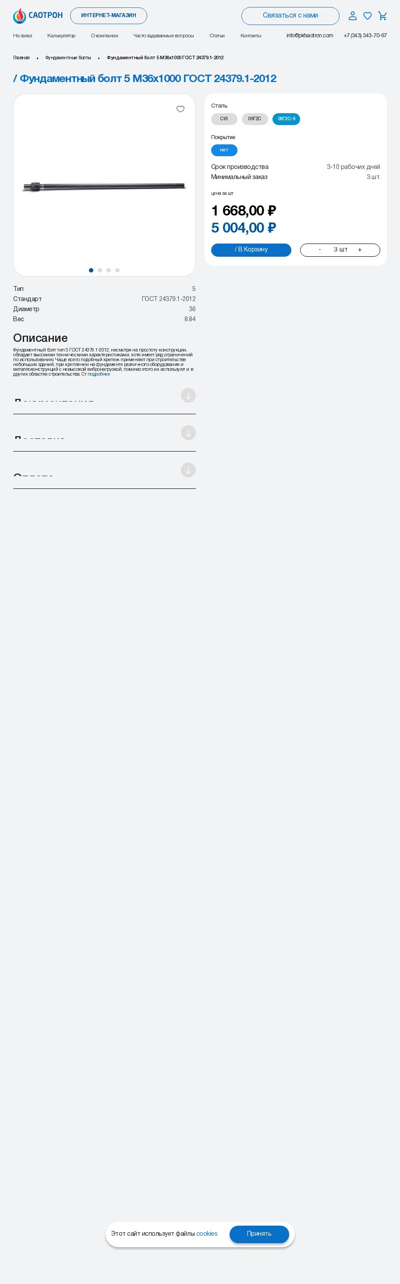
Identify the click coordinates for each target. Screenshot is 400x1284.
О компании (104, 35)
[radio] (224, 119)
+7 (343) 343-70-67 (365, 35)
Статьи (217, 35)
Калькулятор (61, 35)
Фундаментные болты (68, 58)
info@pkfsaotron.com (310, 35)
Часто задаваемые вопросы (164, 35)
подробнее (99, 374)
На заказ (22, 35)
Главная (21, 58)
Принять (259, 1234)
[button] (91, 270)
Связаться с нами (290, 16)
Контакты (251, 35)
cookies (207, 1234)
